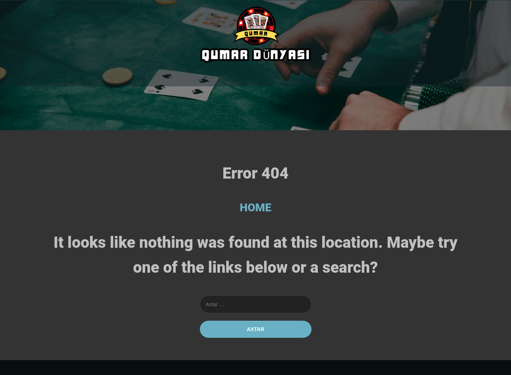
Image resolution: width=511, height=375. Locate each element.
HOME (255, 207)
